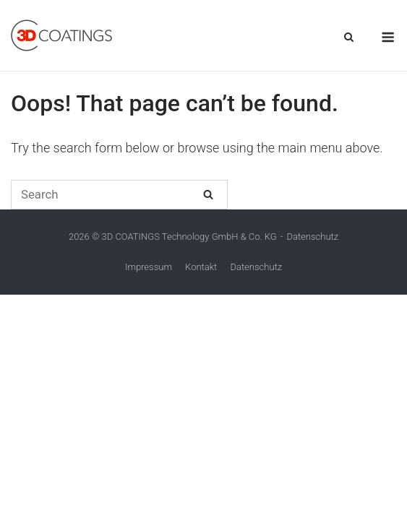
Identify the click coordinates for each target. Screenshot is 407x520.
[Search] (208, 194)
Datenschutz (312, 236)
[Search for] (119, 194)
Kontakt (201, 266)
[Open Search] (349, 38)
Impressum (148, 266)
